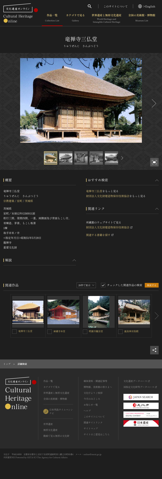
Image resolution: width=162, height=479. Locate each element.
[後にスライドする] (153, 103)
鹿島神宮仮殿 (131, 331)
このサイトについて (115, 6)
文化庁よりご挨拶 (93, 393)
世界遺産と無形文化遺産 (106, 18)
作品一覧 (52, 18)
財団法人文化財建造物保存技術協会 (107, 196)
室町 (19, 201)
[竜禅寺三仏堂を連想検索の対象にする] (14, 331)
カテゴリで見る (75, 18)
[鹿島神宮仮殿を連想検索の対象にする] (120, 331)
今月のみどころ (92, 398)
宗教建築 (8, 201)
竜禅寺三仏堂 (94, 191)
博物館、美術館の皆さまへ (98, 387)
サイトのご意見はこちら (97, 434)
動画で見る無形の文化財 (56, 436)
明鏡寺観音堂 (96, 331)
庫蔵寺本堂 (59, 331)
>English (146, 6)
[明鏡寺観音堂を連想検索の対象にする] (85, 331)
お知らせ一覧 (91, 404)
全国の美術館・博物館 (141, 18)
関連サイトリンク (93, 422)
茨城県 (29, 201)
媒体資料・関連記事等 (95, 381)
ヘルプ (87, 410)
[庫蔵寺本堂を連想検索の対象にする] (49, 331)
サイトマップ (91, 428)
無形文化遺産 (50, 430)
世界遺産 (48, 424)
